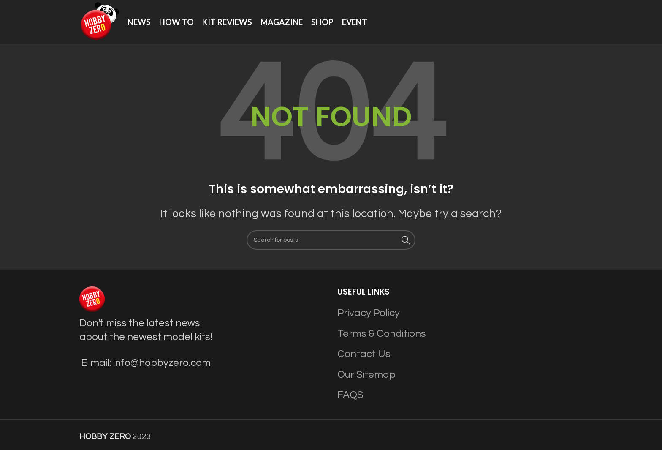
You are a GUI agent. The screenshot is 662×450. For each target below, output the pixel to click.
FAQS (350, 395)
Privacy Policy (368, 313)
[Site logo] (99, 21)
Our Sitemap (366, 374)
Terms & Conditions (381, 333)
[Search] (331, 240)
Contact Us (364, 354)
